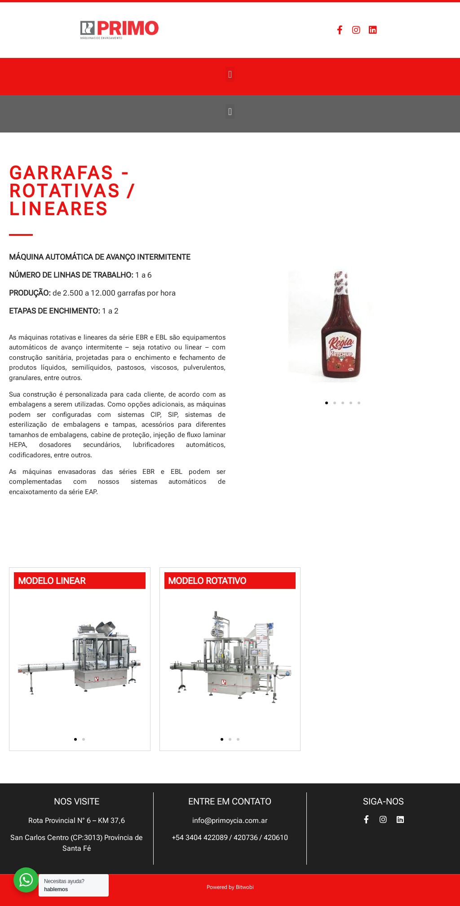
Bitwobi (245, 887)
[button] (230, 74)
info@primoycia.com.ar (229, 820)
